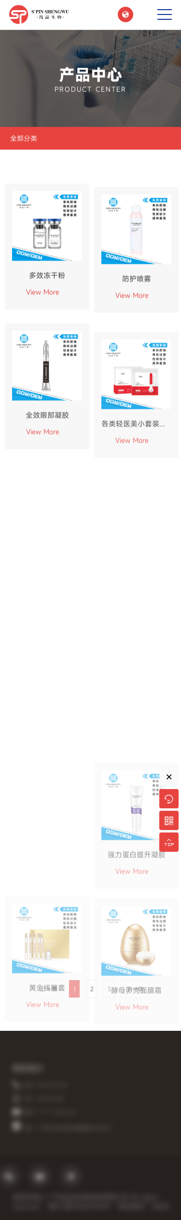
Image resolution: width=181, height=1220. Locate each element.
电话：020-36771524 (51, 1085)
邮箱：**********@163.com (56, 1112)
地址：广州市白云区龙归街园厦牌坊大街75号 (73, 1128)
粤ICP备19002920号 (85, 1206)
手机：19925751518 (49, 1098)
